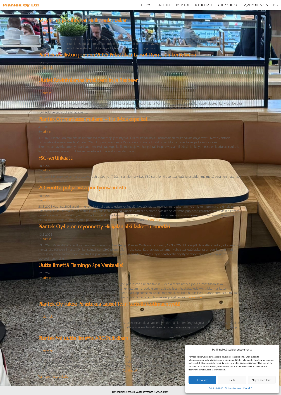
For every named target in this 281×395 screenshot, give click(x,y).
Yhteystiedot (228, 5)
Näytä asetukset (262, 380)
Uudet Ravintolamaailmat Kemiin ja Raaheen (88, 80)
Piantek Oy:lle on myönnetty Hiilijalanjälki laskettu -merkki (104, 226)
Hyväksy (202, 380)
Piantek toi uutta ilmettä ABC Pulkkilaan (83, 338)
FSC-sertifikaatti (55, 158)
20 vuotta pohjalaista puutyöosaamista (82, 188)
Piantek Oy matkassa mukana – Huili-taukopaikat (92, 119)
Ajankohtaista (256, 5)
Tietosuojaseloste (122, 391)
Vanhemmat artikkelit (53, 376)
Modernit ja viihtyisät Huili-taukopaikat (82, 20)
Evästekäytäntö (216, 388)
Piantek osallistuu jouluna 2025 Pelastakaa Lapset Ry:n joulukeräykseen (117, 55)
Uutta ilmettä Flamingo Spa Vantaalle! (80, 265)
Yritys (146, 5)
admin (46, 93)
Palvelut (183, 5)
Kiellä (232, 380)
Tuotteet (163, 5)
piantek (47, 33)
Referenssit (203, 5)
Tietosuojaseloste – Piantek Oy (239, 388)
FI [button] (275, 5)
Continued (155, 220)
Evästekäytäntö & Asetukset (151, 391)
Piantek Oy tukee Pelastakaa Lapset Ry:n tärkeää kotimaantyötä (109, 304)
